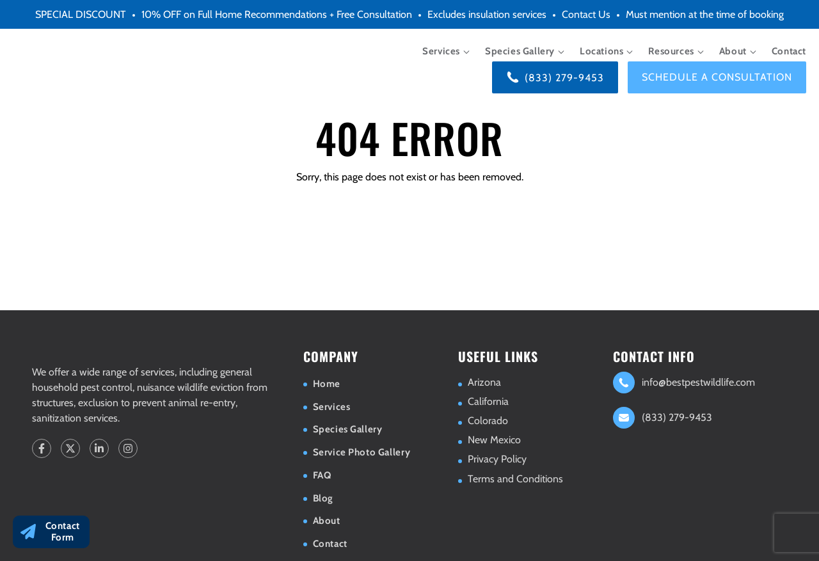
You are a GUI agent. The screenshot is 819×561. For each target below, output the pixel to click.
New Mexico (494, 440)
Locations (601, 51)
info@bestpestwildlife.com (698, 382)
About (733, 51)
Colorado (488, 421)
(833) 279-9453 (564, 78)
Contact (789, 51)
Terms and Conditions (515, 479)
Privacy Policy (497, 459)
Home (326, 384)
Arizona (484, 382)
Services (441, 51)
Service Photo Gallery (362, 452)
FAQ (322, 475)
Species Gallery (520, 51)
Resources (671, 51)
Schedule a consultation (717, 77)
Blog (323, 498)
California (488, 401)
